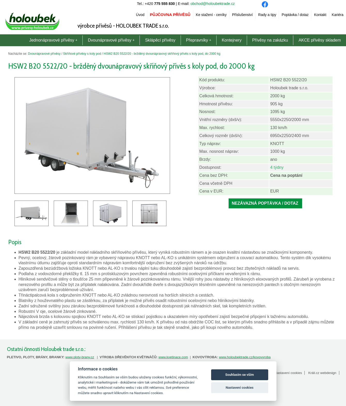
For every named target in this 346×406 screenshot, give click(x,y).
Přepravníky (198, 40)
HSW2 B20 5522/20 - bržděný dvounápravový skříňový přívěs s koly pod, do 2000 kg (162, 53)
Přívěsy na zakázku (270, 40)
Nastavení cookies (288, 373)
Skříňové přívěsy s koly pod (82, 53)
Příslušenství (242, 15)
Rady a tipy (267, 15)
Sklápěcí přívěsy (160, 40)
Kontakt (320, 15)
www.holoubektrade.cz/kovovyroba (245, 357)
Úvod (140, 15)
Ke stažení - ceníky (211, 15)
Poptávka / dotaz (295, 15)
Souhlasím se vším (239, 375)
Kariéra (337, 15)
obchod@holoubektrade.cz (212, 4)
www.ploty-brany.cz (79, 357)
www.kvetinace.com (173, 357)
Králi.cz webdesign (322, 373)
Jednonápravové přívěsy (53, 40)
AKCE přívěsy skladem (319, 40)
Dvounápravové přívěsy (111, 40)
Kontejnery (232, 40)
